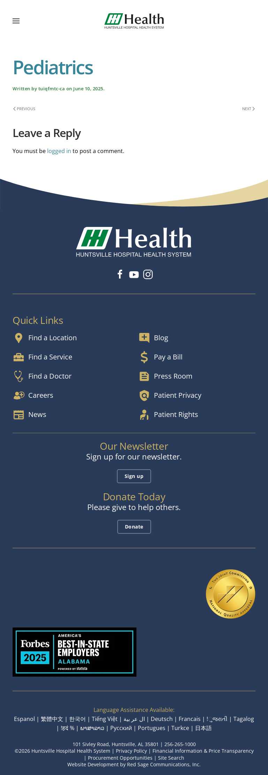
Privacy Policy (131, 750)
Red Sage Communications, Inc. (164, 764)
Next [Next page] (248, 108)
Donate (134, 526)
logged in (59, 151)
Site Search (171, 757)
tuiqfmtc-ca (51, 88)
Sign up (134, 476)
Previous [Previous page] (24, 108)
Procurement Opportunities (120, 757)
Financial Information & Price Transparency (203, 750)
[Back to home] (134, 21)
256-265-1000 (180, 744)
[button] (16, 21)
